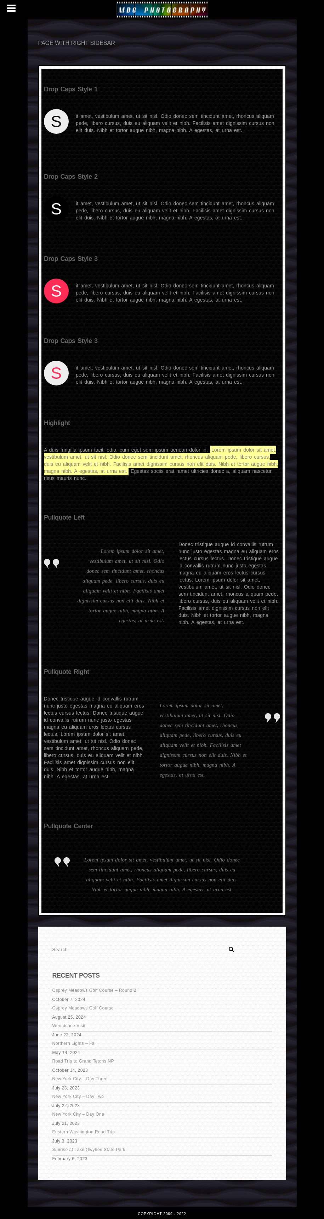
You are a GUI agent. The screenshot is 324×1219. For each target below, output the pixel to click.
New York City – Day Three (80, 1078)
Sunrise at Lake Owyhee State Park (89, 1149)
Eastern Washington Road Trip (83, 1131)
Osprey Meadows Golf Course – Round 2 (94, 990)
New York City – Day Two (78, 1096)
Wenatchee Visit (69, 1025)
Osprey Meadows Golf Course (83, 1008)
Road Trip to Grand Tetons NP (83, 1061)
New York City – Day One (78, 1114)
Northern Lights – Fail (74, 1043)
